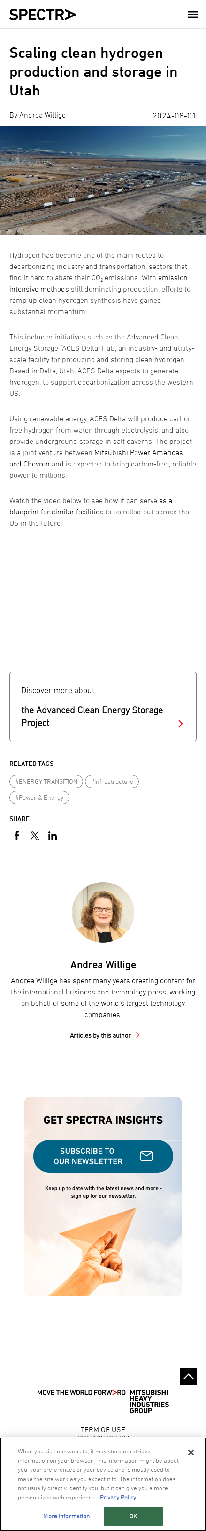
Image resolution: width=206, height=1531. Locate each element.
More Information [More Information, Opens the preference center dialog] (66, 1516)
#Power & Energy (39, 797)
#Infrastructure (112, 781)
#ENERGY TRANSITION (46, 781)
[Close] (191, 1452)
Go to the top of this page (188, 1376)
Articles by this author (101, 1035)
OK (133, 1516)
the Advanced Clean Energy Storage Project (92, 716)
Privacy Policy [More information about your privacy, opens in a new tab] (118, 1497)
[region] (103, 1484)
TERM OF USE (103, 1429)
